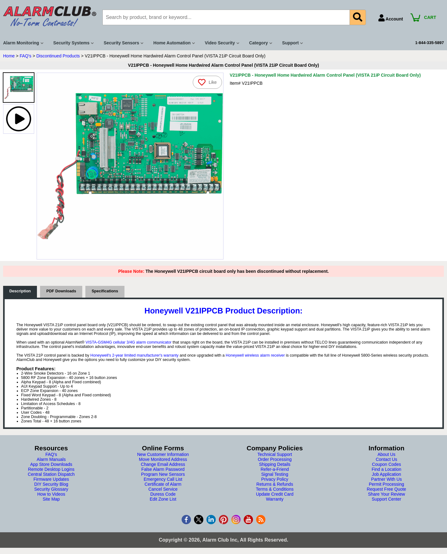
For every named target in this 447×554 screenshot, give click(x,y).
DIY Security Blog (51, 484)
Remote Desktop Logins (51, 469)
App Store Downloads (51, 464)
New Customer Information (163, 454)
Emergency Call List (163, 479)
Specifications (105, 291)
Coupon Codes (386, 464)
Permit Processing (386, 484)
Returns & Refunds (274, 484)
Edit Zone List (163, 499)
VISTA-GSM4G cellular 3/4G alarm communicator (129, 342)
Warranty (274, 499)
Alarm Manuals (51, 459)
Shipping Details (274, 464)
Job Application (386, 474)
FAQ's (25, 55)
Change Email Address (163, 464)
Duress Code (163, 494)
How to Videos (51, 494)
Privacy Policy (274, 479)
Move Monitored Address (163, 459)
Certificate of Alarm (163, 484)
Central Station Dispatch (51, 474)
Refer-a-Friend (274, 469)
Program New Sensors (163, 474)
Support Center (386, 499)
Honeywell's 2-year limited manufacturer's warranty (134, 355)
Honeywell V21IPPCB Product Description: (223, 310)
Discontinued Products (58, 55)
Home (9, 55)
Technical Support (274, 454)
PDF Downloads (61, 291)
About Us (386, 454)
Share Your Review (386, 494)
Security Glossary (51, 489)
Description (20, 291)
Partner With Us (386, 479)
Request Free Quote (386, 489)
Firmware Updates (51, 479)
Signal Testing (274, 474)
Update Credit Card (275, 494)
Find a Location (386, 469)
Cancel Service (163, 489)
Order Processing (275, 459)
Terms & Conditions (274, 489)
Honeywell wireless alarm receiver (255, 355)
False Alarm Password (162, 469)
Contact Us (386, 459)
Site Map (51, 499)
